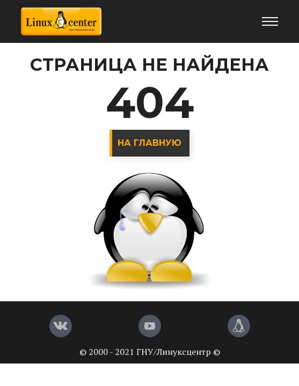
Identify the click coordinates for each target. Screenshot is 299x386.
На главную (149, 143)
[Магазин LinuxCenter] (239, 326)
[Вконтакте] (60, 326)
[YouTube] (149, 326)
